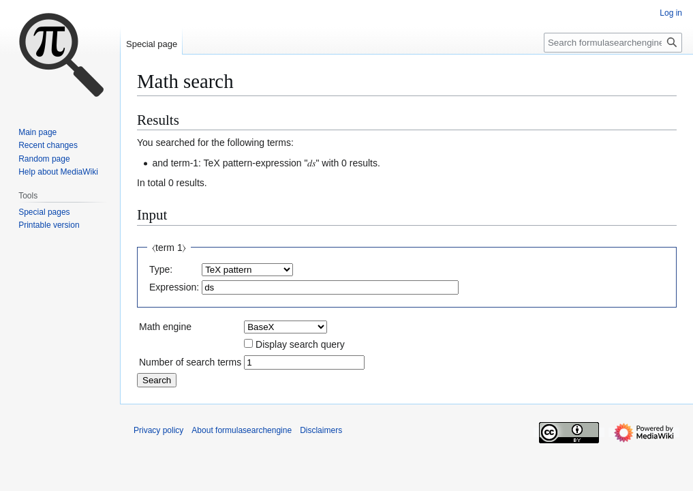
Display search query (300, 344)
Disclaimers (321, 430)
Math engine (165, 326)
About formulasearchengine (241, 430)
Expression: (174, 287)
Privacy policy (158, 430)
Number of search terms (190, 362)
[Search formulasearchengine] (613, 43)
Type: (160, 269)
